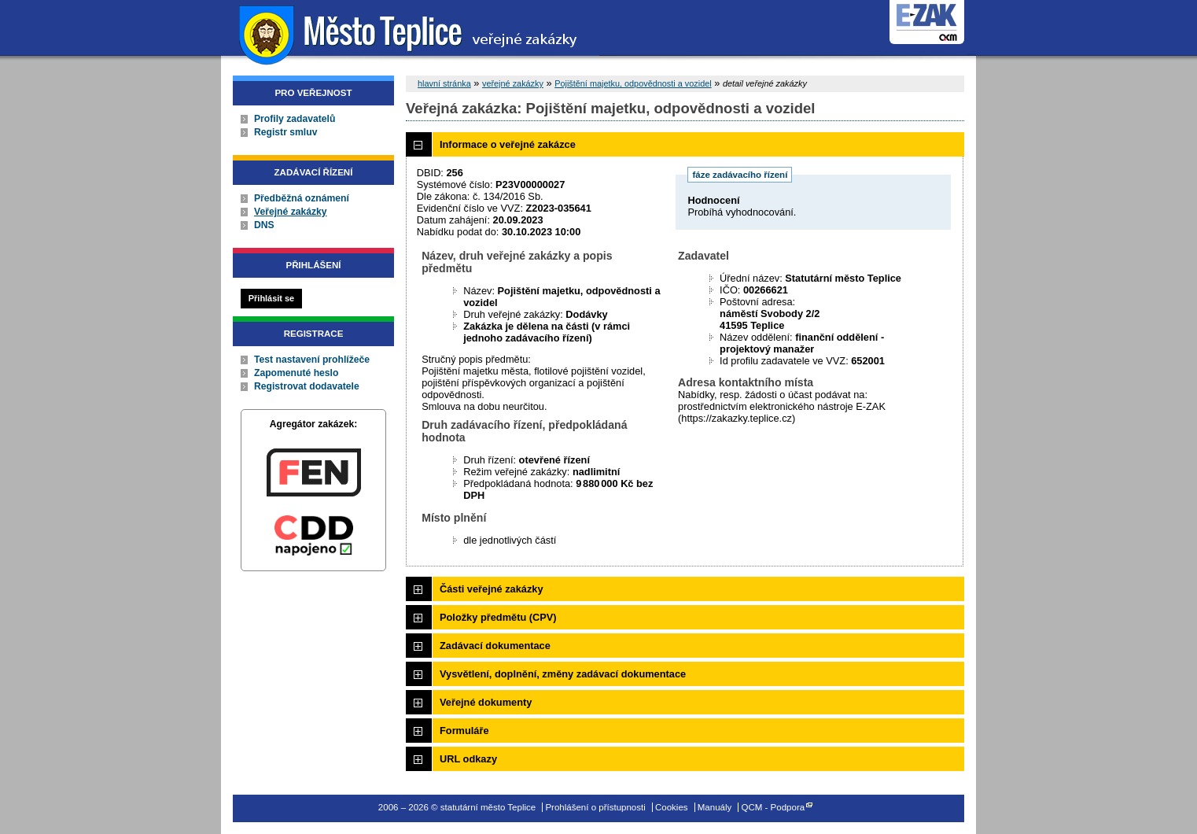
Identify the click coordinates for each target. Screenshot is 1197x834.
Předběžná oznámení (301, 198)
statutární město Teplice (410, 33)
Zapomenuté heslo (296, 372)
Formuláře (464, 730)
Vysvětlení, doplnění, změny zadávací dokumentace (563, 674)
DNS (264, 225)
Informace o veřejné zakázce (508, 144)
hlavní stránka (444, 83)
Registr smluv (285, 132)
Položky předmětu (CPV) (498, 617)
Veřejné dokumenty (486, 702)
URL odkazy (468, 759)
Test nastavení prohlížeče (312, 359)
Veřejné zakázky (290, 211)
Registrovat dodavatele (306, 386)
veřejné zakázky (512, 83)
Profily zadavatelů (294, 118)
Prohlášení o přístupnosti (595, 807)
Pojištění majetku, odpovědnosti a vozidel (633, 83)
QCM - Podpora (773, 807)
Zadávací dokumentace (495, 645)
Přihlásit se (271, 298)
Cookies (671, 807)
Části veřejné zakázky (491, 589)
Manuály (715, 807)
